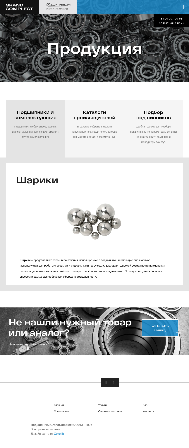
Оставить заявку (160, 328)
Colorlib (59, 434)
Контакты (148, 412)
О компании (61, 412)
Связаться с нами (171, 23)
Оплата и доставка (110, 412)
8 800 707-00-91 (171, 18)
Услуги (102, 405)
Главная (59, 405)
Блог (145, 405)
